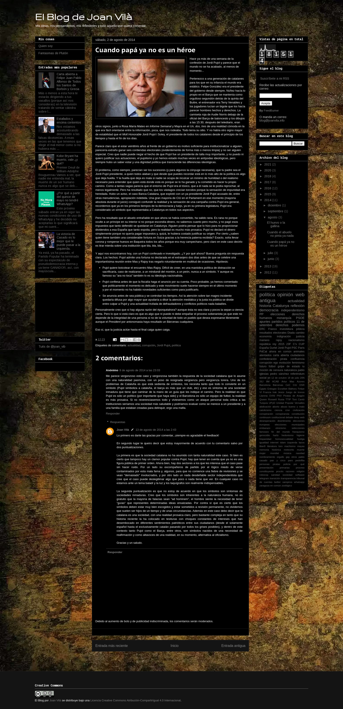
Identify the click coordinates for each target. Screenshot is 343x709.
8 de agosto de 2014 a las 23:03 (139, 370)
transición (275, 478)
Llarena (263, 395)
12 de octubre (279, 377)
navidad (300, 453)
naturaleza (290, 370)
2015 (268, 194)
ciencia (278, 410)
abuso (284, 406)
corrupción (148, 345)
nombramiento (267, 457)
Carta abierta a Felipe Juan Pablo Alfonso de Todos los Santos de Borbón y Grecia (69, 81)
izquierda (292, 442)
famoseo (264, 431)
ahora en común (280, 351)
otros (294, 457)
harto (276, 435)
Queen (263, 399)
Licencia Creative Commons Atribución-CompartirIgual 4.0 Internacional (135, 700)
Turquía (263, 403)
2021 (268, 164)
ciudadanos (297, 355)
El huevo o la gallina (276, 224)
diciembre (275, 205)
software (299, 475)
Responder (113, 413)
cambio (300, 332)
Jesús (281, 392)
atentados (265, 355)
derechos (282, 325)
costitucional (278, 417)
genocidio (264, 435)
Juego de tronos (295, 392)
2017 (268, 182)
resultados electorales (273, 332)
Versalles (299, 403)
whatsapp (299, 482)
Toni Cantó (298, 399)
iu (303, 366)
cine (287, 410)
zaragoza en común (270, 485)
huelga (300, 439)
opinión (285, 294)
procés (280, 471)
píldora (300, 329)
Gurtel (273, 347)
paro (290, 460)
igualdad (264, 442)
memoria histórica (270, 449)
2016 (268, 188)
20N (302, 377)
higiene (300, 435)
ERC (262, 329)
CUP (301, 344)
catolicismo (265, 410)
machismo (290, 446)
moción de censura (271, 370)
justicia (300, 336)
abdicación (265, 406)
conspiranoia (282, 414)
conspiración (266, 414)
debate (289, 417)
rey (274, 344)
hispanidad (265, 439)
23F (288, 344)
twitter (277, 482)
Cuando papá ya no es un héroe (280, 243)
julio (271, 253)
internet (274, 442)
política (176, 345)
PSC (294, 347)
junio (271, 259)
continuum (265, 417)
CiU (295, 385)
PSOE (300, 318)
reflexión (297, 306)
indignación (284, 336)
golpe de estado (289, 366)
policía (286, 464)
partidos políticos (283, 321)
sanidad (275, 475)
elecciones (277, 314)
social (262, 377)
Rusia (281, 399)
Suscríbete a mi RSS (274, 78)
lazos (301, 442)
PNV (279, 395)
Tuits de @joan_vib (51, 346)
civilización (298, 410)
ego (275, 362)
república (265, 344)
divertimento (284, 421)
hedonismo (288, 435)
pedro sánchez (279, 373)
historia (265, 306)
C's (295, 344)
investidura (286, 329)
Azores (300, 381)
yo (269, 377)
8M (268, 381)
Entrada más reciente (111, 646)
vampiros (287, 482)
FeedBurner (271, 110)
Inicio (174, 646)
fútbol (272, 366)
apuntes (264, 321)
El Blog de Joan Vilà (83, 16)
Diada (291, 332)
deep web (299, 417)
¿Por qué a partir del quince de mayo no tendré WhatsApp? (68, 198)
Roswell (272, 399)
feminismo (298, 362)
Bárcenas (278, 385)
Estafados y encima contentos (69, 120)
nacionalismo (296, 340)
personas (264, 464)
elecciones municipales (289, 424)
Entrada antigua (233, 646)
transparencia (288, 478)
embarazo (264, 428)
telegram (264, 478)
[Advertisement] (60, 306)
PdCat (263, 351)
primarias (285, 467)
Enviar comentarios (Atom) (179, 659)
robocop (263, 475)
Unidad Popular (285, 403)
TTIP (288, 399)
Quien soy (45, 46)
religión (300, 471)
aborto (275, 406)
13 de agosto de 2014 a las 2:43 (156, 429)
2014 (268, 200)
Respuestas (117, 422)
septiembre (276, 211)
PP (261, 314)
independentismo (292, 310)
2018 (268, 176)
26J (261, 381)
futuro (262, 366)
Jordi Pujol (163, 345)
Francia (267, 392)
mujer (262, 453)
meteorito (289, 449)
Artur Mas (288, 381)
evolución (285, 362)
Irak (275, 392)
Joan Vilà (123, 429)
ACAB (275, 381)
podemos (298, 325)
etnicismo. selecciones (289, 428)
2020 (268, 170)
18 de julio (293, 377)
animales (299, 351)
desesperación (267, 421)
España (264, 347)
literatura (272, 446)
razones (290, 471)
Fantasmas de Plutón (53, 53)
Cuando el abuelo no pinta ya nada (280, 234)
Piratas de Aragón (293, 395)
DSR (301, 385)
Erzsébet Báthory (287, 388)
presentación (266, 467)
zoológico (287, 485)
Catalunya (281, 306)
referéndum (297, 373)
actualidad (134, 345)
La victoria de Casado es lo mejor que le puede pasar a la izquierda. (68, 241)
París (301, 347)
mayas (300, 446)
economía (265, 336)
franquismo (298, 431)
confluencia (297, 359)
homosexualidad (284, 439)
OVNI (272, 395)
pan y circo (277, 460)
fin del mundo (280, 431)
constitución (298, 414)
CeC (288, 385)
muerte (300, 449)
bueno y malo (296, 406)
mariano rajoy (270, 340)
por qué (299, 464)
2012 (268, 272)
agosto (273, 217)
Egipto (262, 388)
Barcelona (264, 385)
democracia (268, 310)
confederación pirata (273, 359)
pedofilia (299, 460)
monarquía (284, 318)
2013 (268, 266)
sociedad (287, 475)
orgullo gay (283, 457)
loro (280, 446)
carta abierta (281, 355)
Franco (272, 329)
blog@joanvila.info (272, 120)
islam (283, 442)
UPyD (272, 403)
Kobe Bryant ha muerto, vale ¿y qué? (67, 159)
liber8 (262, 446)
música (287, 453)
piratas (276, 464)
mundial (274, 453)
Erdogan (271, 388)
